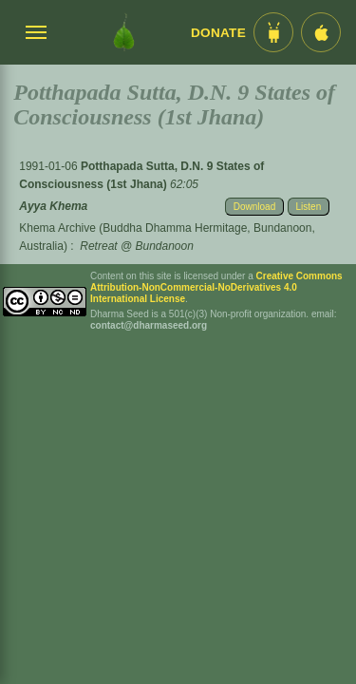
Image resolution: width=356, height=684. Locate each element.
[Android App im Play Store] (273, 32)
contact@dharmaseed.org (148, 325)
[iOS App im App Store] (321, 32)
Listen (309, 206)
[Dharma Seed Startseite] (124, 32)
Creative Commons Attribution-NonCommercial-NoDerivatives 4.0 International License (216, 287)
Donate (218, 33)
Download (254, 206)
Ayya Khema (53, 206)
